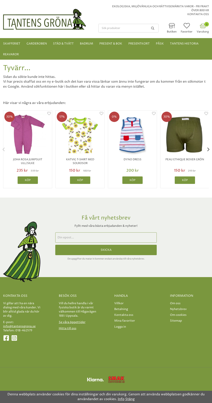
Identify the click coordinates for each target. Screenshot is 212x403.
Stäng (130, 399)
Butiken (172, 32)
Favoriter (187, 32)
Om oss (175, 303)
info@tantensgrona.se (19, 326)
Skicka (106, 250)
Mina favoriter (124, 321)
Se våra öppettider (72, 322)
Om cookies (178, 315)
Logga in (120, 327)
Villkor (119, 303)
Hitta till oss (67, 328)
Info (121, 399)
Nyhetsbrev (178, 309)
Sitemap (176, 321)
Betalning (121, 309)
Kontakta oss (198, 14)
